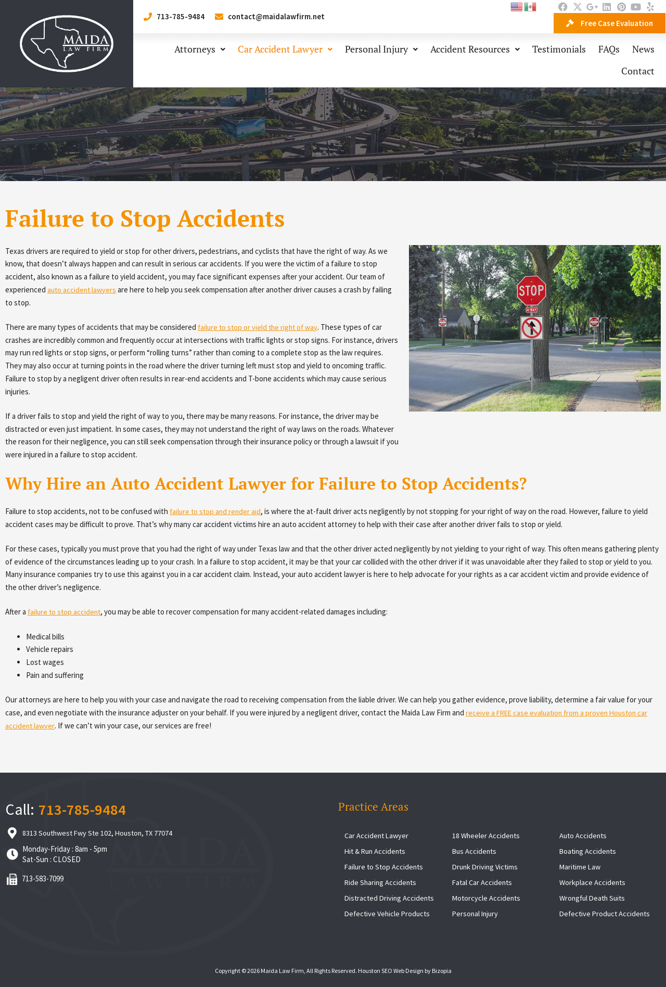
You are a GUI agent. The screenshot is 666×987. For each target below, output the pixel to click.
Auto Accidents (584, 835)
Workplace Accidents (593, 882)
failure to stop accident (66, 612)
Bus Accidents (475, 851)
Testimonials (559, 49)
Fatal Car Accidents (483, 882)
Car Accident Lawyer (285, 49)
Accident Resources (475, 49)
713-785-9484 (82, 809)
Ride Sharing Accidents (381, 882)
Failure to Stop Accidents (385, 866)
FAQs (609, 49)
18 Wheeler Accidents (487, 835)
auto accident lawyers (83, 289)
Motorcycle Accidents (487, 898)
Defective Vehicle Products (389, 913)
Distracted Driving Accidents (391, 898)
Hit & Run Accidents (376, 851)
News (643, 49)
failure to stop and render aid (217, 511)
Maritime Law (581, 866)
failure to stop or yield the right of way (260, 327)
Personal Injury (381, 49)
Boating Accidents (589, 851)
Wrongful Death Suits (594, 898)
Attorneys (199, 49)
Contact (638, 71)
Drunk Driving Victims (486, 866)
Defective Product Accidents (606, 913)
